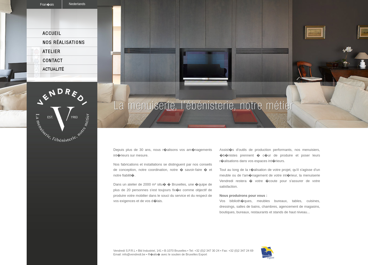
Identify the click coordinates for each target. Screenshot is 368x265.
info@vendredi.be (133, 254)
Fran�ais (47, 4)
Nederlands (77, 4)
